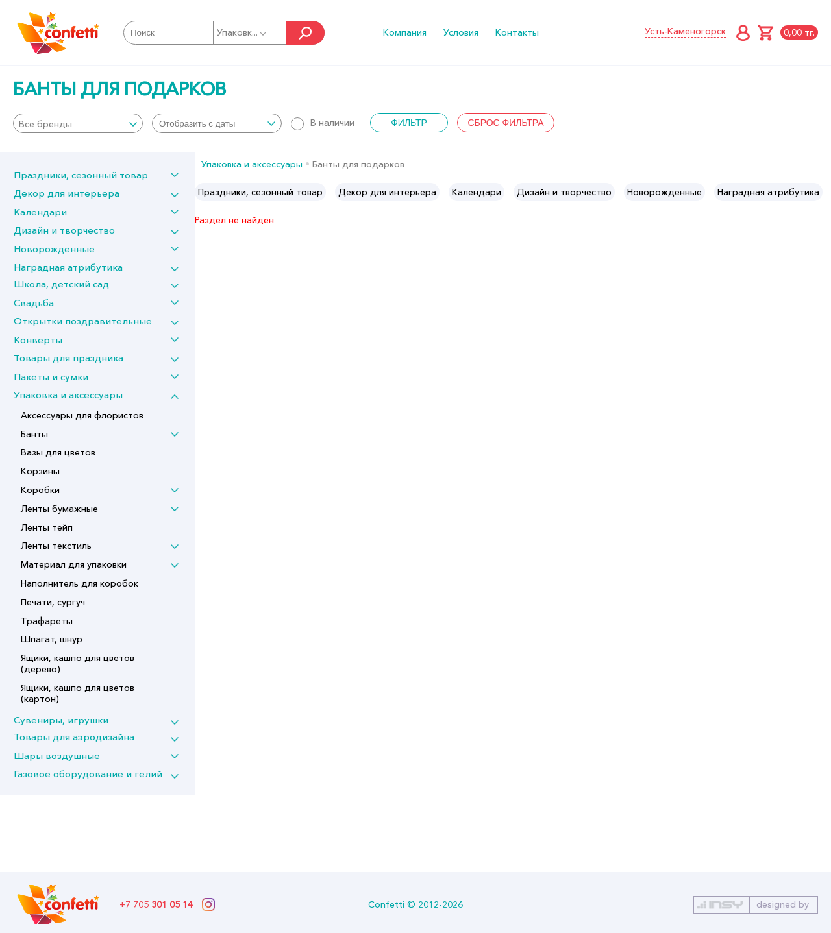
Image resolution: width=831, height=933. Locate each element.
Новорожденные (54, 249)
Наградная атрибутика (68, 267)
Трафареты (47, 621)
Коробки (40, 490)
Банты (34, 434)
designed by (782, 904)
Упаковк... (242, 32)
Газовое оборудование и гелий (88, 774)
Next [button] (820, 192)
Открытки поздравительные (83, 321)
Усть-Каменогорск (685, 31)
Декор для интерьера (66, 193)
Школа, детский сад (61, 284)
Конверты (38, 339)
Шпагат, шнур (51, 639)
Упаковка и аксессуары (68, 395)
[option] (260, 192)
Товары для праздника (68, 358)
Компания (405, 32)
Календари (40, 212)
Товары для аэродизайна (74, 737)
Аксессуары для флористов (82, 415)
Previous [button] (205, 192)
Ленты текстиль (56, 545)
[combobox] (78, 123)
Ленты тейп (47, 527)
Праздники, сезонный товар (81, 175)
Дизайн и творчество (64, 230)
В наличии (322, 122)
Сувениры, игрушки (61, 720)
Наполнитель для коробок (79, 583)
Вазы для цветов (58, 452)
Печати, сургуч (53, 602)
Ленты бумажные (59, 509)
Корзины (40, 471)
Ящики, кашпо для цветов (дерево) (77, 663)
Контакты (517, 32)
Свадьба (34, 303)
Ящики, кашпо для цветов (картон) (77, 693)
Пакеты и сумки (51, 376)
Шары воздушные (57, 755)
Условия (460, 32)
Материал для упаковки (74, 564)
